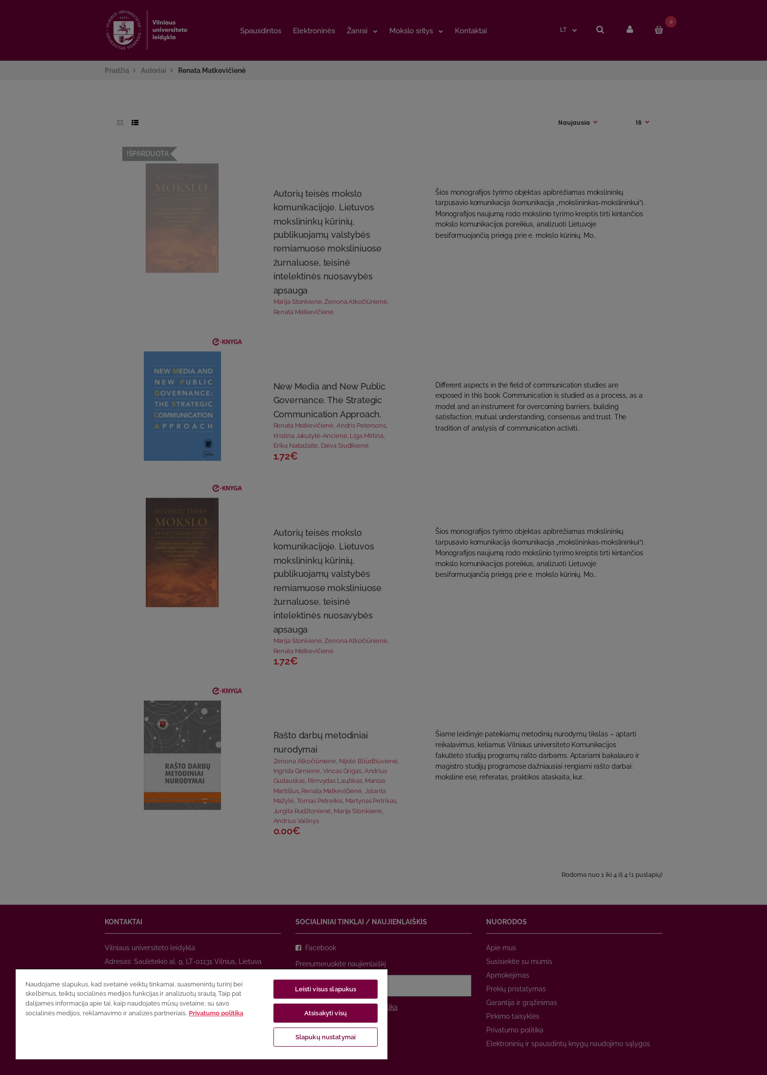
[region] (201, 1013)
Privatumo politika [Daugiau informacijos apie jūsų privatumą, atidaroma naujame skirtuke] (216, 1013)
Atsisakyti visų (325, 1013)
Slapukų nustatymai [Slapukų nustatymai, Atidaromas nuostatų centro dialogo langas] (325, 1037)
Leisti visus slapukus (326, 989)
